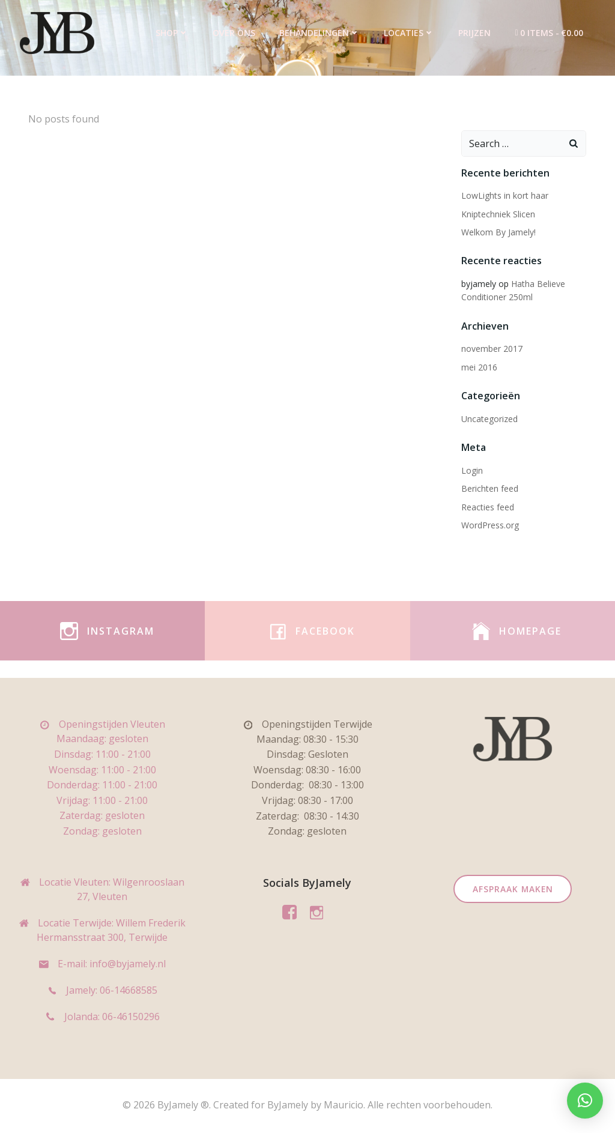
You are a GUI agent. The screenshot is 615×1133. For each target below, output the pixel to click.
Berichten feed (489, 488)
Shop (172, 32)
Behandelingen (320, 32)
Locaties (409, 32)
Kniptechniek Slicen (498, 213)
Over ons (234, 32)
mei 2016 (479, 366)
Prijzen (475, 32)
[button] (585, 1101)
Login (471, 470)
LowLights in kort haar (504, 195)
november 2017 (491, 348)
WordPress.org (489, 524)
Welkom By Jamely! (498, 231)
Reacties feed (487, 506)
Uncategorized (489, 418)
